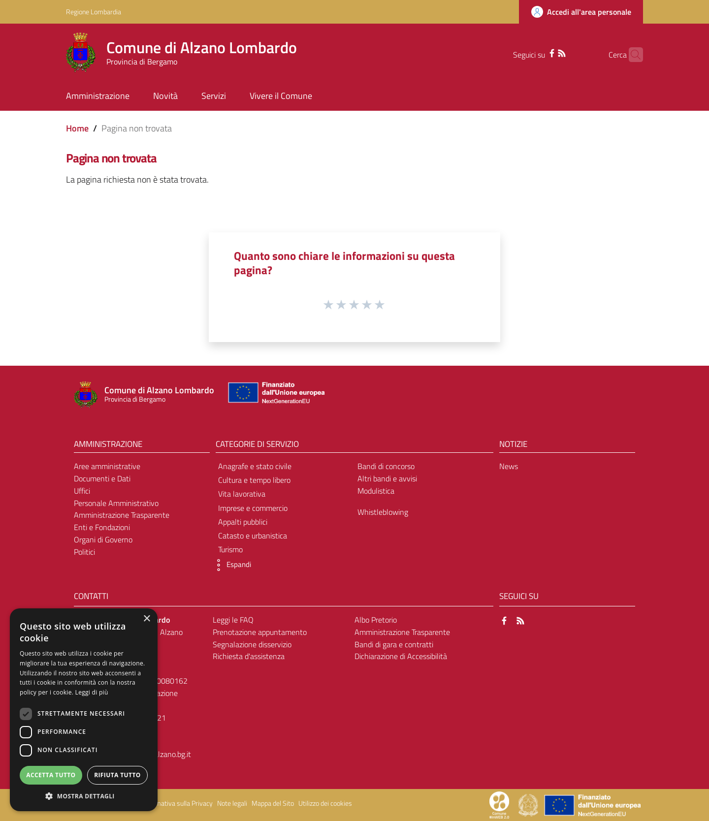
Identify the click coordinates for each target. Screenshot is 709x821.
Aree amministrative (107, 466)
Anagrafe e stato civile (254, 466)
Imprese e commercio (253, 508)
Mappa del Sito (273, 803)
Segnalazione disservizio (252, 644)
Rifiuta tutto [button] (117, 775)
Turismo (230, 549)
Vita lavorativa (241, 494)
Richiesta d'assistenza (249, 656)
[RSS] (546, 52)
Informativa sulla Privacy (177, 803)
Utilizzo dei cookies (325, 803)
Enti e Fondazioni (102, 527)
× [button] (146, 619)
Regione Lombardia (93, 11)
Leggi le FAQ (233, 620)
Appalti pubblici (242, 522)
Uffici (82, 491)
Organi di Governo (103, 539)
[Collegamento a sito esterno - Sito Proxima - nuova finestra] (499, 804)
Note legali (232, 803)
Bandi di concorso (386, 466)
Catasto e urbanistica (252, 535)
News (508, 466)
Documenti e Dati (102, 478)
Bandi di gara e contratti (393, 644)
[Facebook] (536, 52)
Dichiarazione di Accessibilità (400, 656)
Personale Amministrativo (116, 503)
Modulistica (375, 491)
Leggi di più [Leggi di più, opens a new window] (91, 692)
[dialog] (84, 709)
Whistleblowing (382, 512)
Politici (84, 552)
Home (77, 128)
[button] (231, 565)
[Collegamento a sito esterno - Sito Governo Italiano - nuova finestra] (529, 804)
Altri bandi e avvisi (387, 478)
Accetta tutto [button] (50, 775)
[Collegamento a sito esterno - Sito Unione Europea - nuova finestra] (275, 395)
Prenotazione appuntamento (260, 632)
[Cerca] (631, 54)
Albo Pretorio (375, 620)
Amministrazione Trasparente (121, 515)
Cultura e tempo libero (254, 480)
